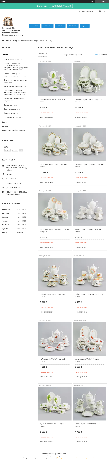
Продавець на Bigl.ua (54, 456)
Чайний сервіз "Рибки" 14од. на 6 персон (52, 360)
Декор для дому (19, 40)
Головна (35, 26)
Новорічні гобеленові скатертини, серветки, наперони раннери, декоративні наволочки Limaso (16, 66)
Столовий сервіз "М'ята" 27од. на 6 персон (88, 101)
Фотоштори (8, 105)
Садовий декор (9, 113)
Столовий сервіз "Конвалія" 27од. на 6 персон (89, 165)
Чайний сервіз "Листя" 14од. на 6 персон (52, 101)
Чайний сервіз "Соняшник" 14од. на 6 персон (89, 295)
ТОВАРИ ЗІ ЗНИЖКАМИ (60, 6)
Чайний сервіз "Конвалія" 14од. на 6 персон (88, 230)
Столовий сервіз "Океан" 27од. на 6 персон (53, 165)
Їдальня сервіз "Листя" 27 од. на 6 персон (53, 425)
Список (104, 55)
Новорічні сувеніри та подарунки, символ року (13, 75)
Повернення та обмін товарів (13, 130)
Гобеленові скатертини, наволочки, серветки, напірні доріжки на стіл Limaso (15, 92)
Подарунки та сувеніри (12, 117)
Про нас (60, 26)
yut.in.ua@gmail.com (13, 187)
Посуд (28, 40)
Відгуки (5, 126)
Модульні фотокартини (13, 86)
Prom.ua (65, 454)
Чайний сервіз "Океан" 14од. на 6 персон (52, 295)
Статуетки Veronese (11, 59)
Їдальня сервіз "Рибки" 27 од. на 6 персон (88, 360)
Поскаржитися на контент (66, 458)
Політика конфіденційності (85, 458)
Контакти (72, 26)
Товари (47, 26)
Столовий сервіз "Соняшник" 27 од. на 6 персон (54, 230)
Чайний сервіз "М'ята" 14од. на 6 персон (87, 425)
